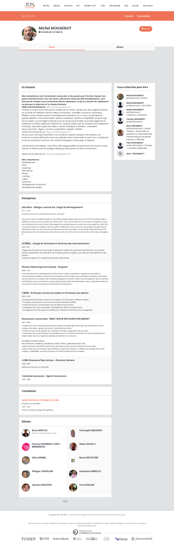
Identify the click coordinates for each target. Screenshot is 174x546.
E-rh (103, 5)
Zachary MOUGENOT (135, 119)
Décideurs (114, 5)
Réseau (119, 47)
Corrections (141, 523)
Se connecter (143, 16)
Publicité (53, 523)
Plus (65, 501)
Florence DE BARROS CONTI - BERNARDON (46, 445)
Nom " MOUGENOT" (135, 153)
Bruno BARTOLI (40, 430)
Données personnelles (83, 523)
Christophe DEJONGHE (90, 430)
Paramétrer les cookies (101, 523)
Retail (46, 5)
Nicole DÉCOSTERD (88, 457)
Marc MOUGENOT (134, 126)
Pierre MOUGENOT (134, 142)
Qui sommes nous (34, 523)
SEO (126, 5)
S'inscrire (129, 16)
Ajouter (147, 28)
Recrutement (62, 523)
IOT (78, 5)
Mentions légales (117, 523)
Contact (45, 523)
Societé (70, 523)
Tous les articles (130, 523)
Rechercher (30, 16)
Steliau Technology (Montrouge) (44, 433)
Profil (52, 47)
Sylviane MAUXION (42, 484)
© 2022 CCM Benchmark (87, 526)
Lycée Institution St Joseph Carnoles (40, 399)
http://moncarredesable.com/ (59, 107)
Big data (148, 5)
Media (57, 5)
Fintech (68, 5)
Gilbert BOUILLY (87, 443)
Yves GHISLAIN (86, 484)
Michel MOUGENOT (135, 95)
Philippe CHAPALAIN (42, 471)
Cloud (135, 5)
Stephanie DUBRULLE (90, 471)
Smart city (90, 5)
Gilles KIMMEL (39, 457)
